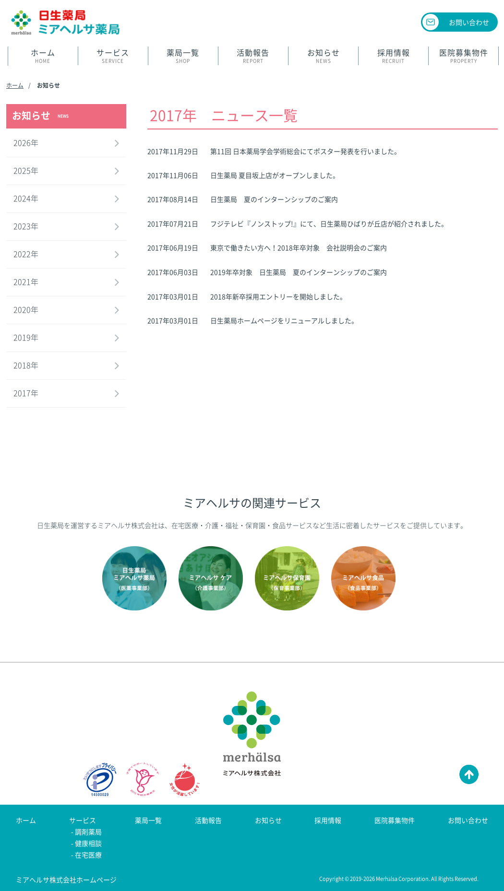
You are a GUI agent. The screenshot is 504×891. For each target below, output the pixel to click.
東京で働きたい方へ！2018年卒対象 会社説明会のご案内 (298, 247)
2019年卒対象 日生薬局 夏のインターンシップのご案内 (298, 272)
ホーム (15, 85)
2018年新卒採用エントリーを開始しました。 (278, 296)
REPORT (253, 56)
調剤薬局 (88, 831)
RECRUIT (393, 56)
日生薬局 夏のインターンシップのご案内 (274, 199)
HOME (43, 56)
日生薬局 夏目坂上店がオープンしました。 (274, 175)
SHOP (183, 56)
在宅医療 (88, 854)
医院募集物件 (394, 820)
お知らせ (268, 820)
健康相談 (88, 843)
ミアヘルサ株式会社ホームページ (66, 879)
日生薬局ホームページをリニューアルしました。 (284, 320)
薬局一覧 (148, 820)
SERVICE (113, 56)
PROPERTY (463, 56)
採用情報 (327, 820)
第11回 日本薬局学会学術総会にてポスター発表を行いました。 (305, 151)
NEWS (323, 56)
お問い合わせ (469, 22)
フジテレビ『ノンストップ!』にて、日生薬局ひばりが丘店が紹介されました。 (329, 223)
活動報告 (208, 820)
